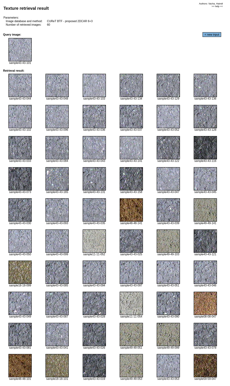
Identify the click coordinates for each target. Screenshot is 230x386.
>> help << (217, 6)
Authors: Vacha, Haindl (211, 3)
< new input (212, 34)
